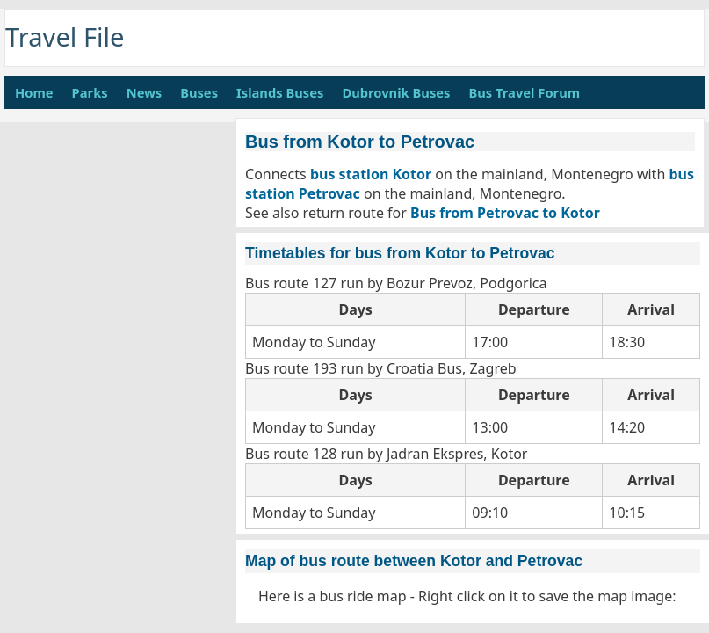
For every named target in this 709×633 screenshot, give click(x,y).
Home (34, 92)
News (144, 92)
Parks (90, 92)
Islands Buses (279, 92)
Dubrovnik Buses (396, 92)
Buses (199, 92)
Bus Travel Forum (524, 92)
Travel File (65, 37)
